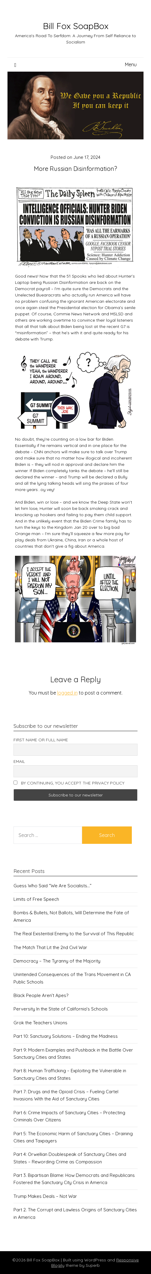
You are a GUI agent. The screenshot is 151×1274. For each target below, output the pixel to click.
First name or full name (40, 740)
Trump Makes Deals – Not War (45, 1196)
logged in (67, 693)
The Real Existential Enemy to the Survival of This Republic (73, 933)
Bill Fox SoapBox (75, 25)
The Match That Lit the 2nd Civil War (50, 947)
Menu (131, 64)
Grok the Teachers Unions (40, 1022)
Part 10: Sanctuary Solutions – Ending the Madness (65, 1036)
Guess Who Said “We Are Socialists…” (52, 886)
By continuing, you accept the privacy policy (68, 783)
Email (19, 761)
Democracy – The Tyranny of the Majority (56, 961)
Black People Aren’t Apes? (40, 995)
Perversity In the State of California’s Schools (60, 1009)
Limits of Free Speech (36, 899)
